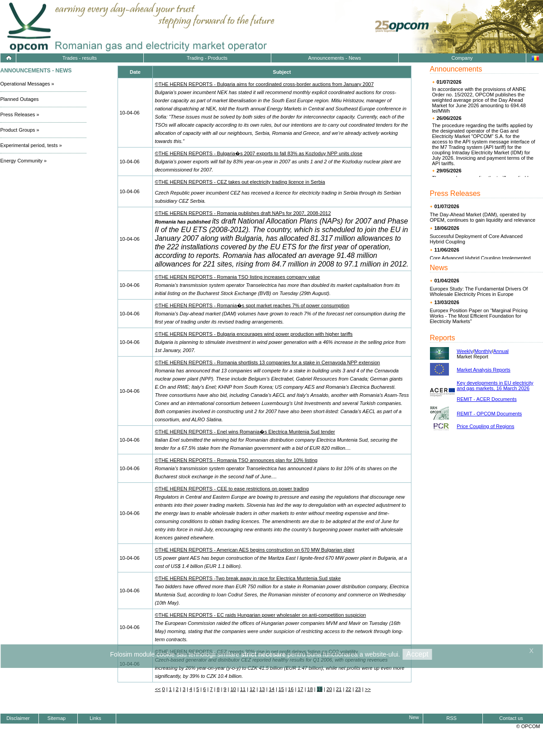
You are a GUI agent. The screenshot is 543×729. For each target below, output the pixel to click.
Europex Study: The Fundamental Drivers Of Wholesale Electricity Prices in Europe (479, 291)
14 (271, 689)
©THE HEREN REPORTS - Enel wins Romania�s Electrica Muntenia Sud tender (245, 431)
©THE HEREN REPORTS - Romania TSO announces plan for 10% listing (236, 460)
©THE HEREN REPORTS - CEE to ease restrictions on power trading (231, 488)
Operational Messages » (27, 83)
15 (281, 689)
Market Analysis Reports (483, 369)
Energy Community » (23, 160)
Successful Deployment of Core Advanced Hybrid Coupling (476, 238)
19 (319, 689)
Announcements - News (334, 58)
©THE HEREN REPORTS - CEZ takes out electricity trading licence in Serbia (240, 182)
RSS (451, 718)
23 (358, 689)
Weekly (465, 351)
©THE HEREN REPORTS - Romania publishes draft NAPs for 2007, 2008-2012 (243, 213)
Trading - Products (207, 58)
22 (348, 689)
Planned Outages (19, 99)
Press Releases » (19, 114)
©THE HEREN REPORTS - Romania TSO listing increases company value (237, 277)
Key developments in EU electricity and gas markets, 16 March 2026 (495, 385)
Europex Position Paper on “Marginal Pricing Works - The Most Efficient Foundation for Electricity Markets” (479, 316)
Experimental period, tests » (31, 145)
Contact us (511, 718)
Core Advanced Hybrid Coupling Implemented (480, 258)
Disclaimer (17, 718)
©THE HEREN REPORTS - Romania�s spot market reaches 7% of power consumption (252, 305)
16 (290, 689)
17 (300, 689)
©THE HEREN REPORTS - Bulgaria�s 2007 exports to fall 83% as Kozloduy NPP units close (258, 153)
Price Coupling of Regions (485, 426)
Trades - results (79, 58)
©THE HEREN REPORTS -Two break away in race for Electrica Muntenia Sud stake (247, 578)
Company (461, 58)
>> (368, 689)
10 (233, 689)
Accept (417, 654)
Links (95, 718)
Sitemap (56, 718)
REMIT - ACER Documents (486, 399)
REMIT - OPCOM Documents (489, 413)
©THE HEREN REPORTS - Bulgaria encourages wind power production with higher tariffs (254, 334)
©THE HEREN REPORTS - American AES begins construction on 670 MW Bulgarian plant (254, 550)
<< (158, 689)
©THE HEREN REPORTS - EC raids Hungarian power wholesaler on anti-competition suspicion (260, 615)
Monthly (483, 351)
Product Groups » (19, 130)
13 (261, 689)
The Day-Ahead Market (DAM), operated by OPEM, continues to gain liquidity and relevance (483, 217)
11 (243, 689)
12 (252, 689)
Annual (501, 351)
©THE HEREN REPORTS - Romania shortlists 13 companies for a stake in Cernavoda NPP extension (267, 362)
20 (329, 689)
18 (310, 689)
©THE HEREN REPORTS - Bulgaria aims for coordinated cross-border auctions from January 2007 (264, 84)
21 (338, 689)
